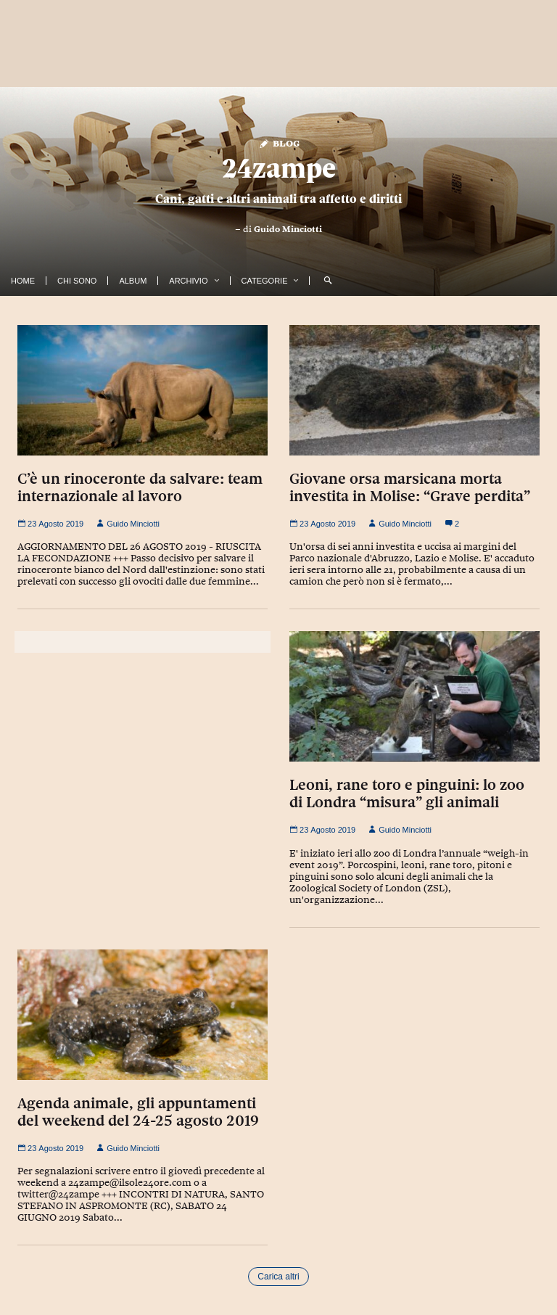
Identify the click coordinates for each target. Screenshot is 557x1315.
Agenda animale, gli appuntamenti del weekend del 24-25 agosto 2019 (138, 1112)
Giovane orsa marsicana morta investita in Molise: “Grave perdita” (409, 487)
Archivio (188, 280)
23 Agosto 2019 (50, 523)
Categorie (265, 280)
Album (133, 280)
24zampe (279, 168)
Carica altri (278, 1276)
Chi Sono (76, 280)
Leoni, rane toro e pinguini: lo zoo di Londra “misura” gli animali (406, 793)
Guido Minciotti (288, 229)
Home (23, 280)
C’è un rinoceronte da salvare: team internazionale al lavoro (140, 487)
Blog (279, 142)
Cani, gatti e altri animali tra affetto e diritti (278, 199)
